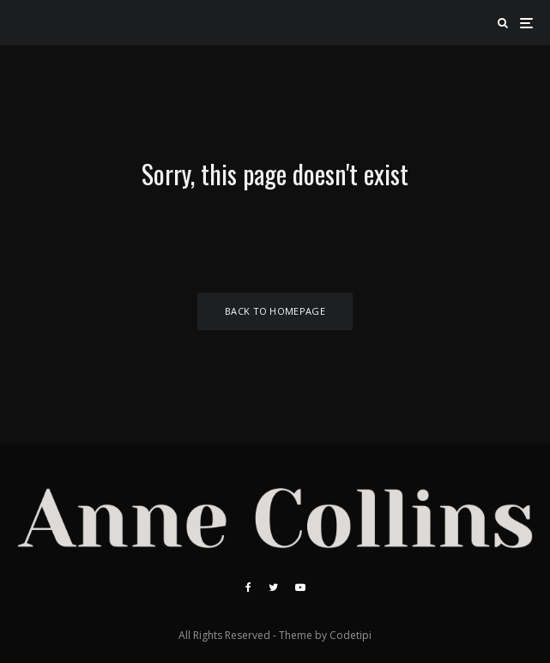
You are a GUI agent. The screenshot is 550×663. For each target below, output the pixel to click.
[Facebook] (248, 587)
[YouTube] (300, 587)
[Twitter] (273, 587)
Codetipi (350, 635)
